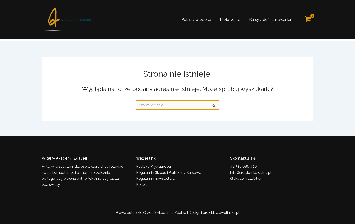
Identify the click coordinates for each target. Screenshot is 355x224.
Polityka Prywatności (153, 166)
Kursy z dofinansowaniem (272, 19)
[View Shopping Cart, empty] (307, 19)
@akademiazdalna (245, 178)
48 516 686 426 (243, 166)
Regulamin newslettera (155, 178)
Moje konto (231, 19)
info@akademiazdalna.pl (250, 172)
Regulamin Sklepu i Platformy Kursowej (169, 172)
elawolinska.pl (227, 212)
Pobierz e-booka (199, 19)
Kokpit (141, 184)
